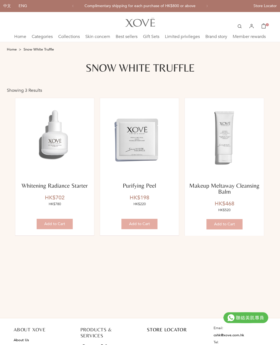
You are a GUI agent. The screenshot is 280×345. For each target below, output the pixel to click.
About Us (21, 340)
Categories (42, 37)
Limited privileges (182, 37)
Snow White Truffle (39, 49)
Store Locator (265, 5)
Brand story (216, 37)
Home (20, 37)
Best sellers (127, 37)
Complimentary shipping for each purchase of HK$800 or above (140, 6)
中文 (7, 5)
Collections (69, 37)
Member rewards (249, 37)
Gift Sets (151, 37)
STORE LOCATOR (167, 329)
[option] (140, 6)
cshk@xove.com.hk (229, 335)
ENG (23, 5)
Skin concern (97, 37)
